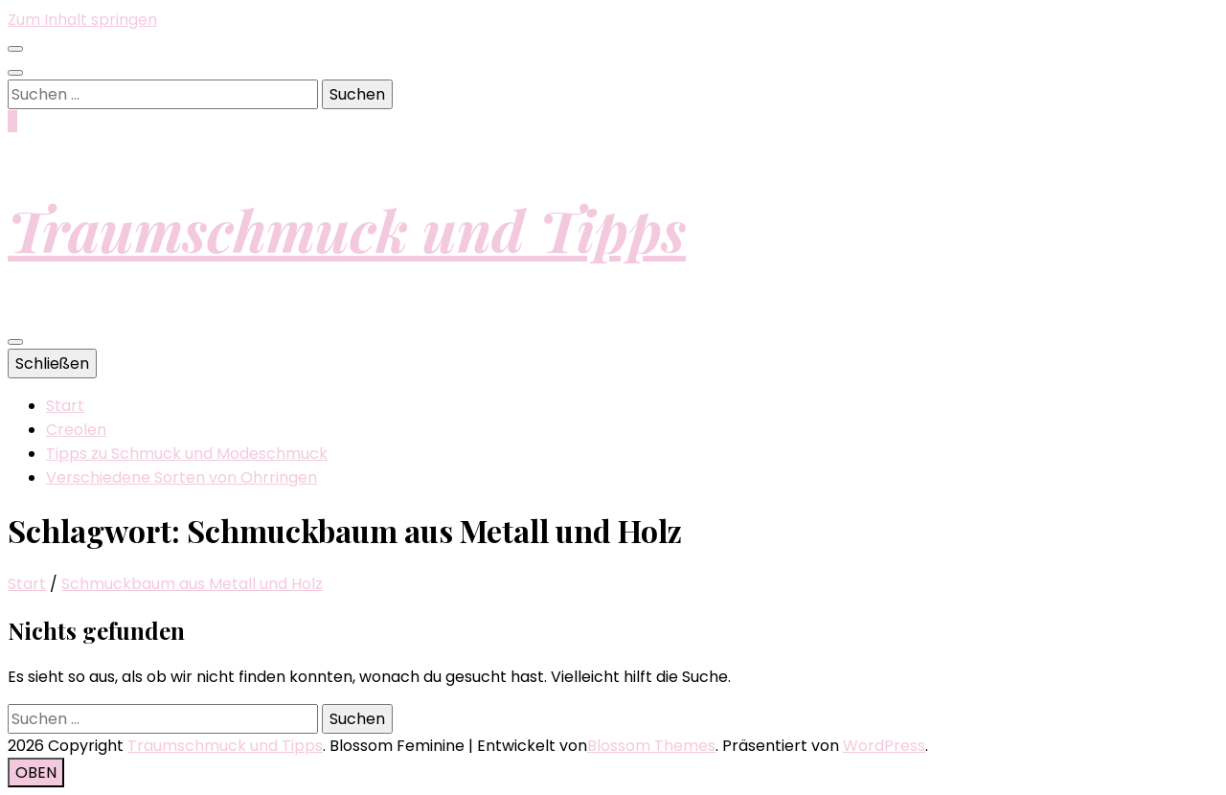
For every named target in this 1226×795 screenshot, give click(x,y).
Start (65, 406)
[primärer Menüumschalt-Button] (15, 342)
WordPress (884, 746)
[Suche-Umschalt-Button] (15, 73)
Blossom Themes (651, 746)
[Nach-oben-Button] (36, 772)
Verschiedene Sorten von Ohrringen (181, 477)
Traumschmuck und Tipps (347, 229)
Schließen (52, 363)
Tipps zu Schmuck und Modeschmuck (187, 454)
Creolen (76, 430)
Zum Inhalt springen (82, 20)
